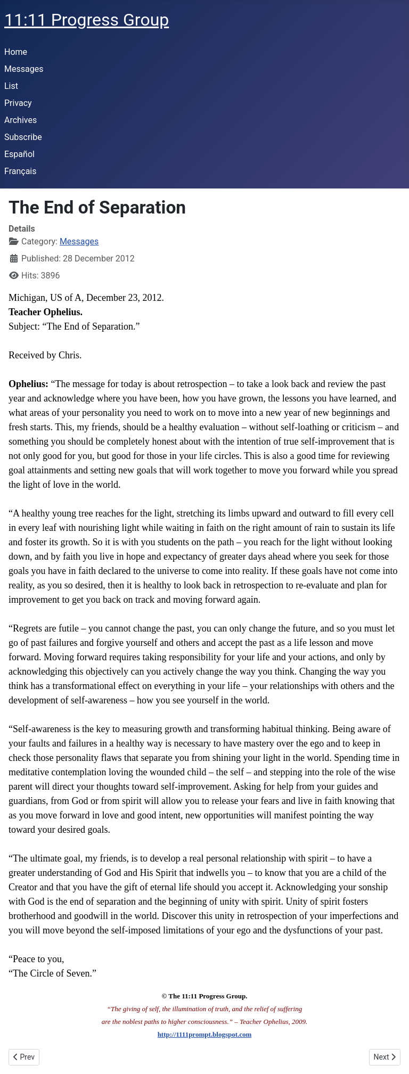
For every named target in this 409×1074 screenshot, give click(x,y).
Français (20, 171)
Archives (20, 120)
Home (15, 52)
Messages (23, 69)
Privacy (18, 103)
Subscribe (23, 137)
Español (19, 154)
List (11, 86)
